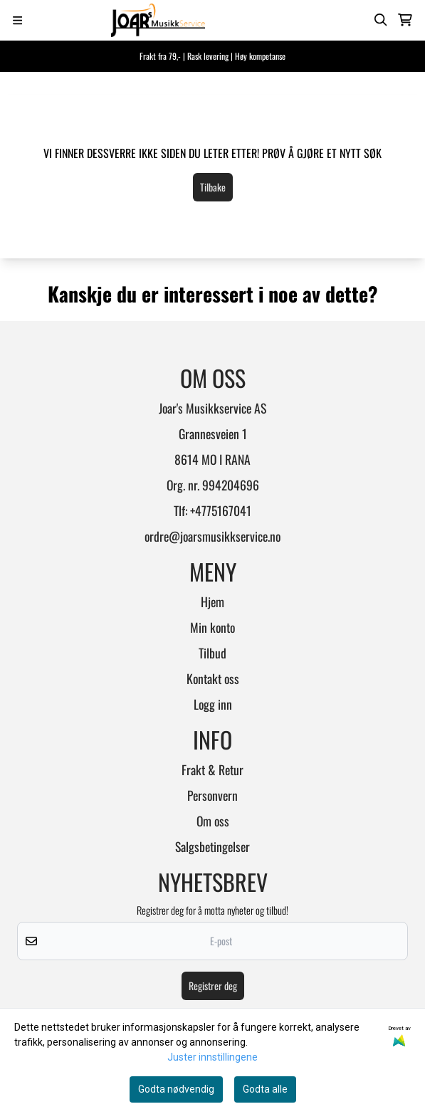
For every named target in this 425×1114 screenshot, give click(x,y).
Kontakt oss (213, 678)
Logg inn (213, 704)
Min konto (212, 627)
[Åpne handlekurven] (405, 20)
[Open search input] (380, 20)
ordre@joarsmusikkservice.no (212, 536)
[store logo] (158, 20)
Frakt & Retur (212, 769)
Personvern (212, 795)
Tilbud (212, 652)
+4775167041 (220, 510)
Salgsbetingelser (212, 846)
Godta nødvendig (176, 1089)
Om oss (212, 820)
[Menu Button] (17, 20)
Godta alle (265, 1089)
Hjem (212, 601)
